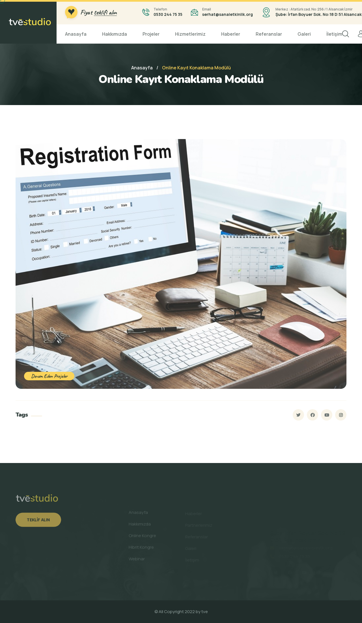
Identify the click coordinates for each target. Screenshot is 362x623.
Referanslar (269, 34)
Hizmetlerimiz (190, 34)
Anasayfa (76, 34)
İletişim (334, 34)
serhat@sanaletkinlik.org (227, 14)
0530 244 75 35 (168, 14)
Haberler (230, 34)
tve (204, 612)
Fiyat (98, 12)
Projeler (151, 34)
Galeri (304, 34)
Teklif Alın (38, 522)
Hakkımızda (114, 34)
